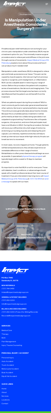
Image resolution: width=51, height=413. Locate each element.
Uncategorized (25, 14)
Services (5, 396)
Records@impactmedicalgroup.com (16, 316)
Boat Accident (7, 372)
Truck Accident (8, 365)
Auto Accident (7, 361)
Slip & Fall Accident (9, 376)
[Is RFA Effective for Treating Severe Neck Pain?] (25, 209)
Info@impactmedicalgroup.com (14, 304)
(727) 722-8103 (35, 179)
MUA (4, 338)
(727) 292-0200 (8, 300)
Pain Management (9, 341)
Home (4, 388)
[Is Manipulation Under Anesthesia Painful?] (25, 236)
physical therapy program (32, 156)
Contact (5, 403)
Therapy (5, 334)
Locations (6, 400)
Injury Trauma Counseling (12, 345)
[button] (47, 4)
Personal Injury (8, 357)
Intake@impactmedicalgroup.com (15, 292)
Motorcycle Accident (10, 369)
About (4, 392)
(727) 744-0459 (8, 288)
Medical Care (7, 330)
